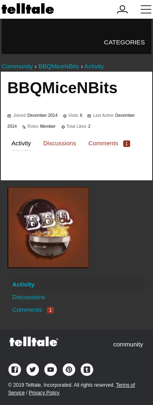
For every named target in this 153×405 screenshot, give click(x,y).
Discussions (59, 143)
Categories (124, 42)
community (128, 344)
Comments (109, 143)
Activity (21, 143)
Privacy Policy (44, 393)
